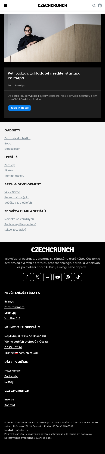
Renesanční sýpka (16, 197)
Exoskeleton (12, 149)
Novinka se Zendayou (19, 219)
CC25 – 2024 (13, 347)
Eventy (9, 382)
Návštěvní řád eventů (16, 438)
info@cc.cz (22, 430)
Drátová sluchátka (17, 138)
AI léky (8, 170)
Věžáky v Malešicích (18, 203)
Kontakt (9, 405)
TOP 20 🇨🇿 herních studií (21, 353)
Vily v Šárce (12, 192)
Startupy (10, 313)
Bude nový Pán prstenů (20, 224)
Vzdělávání (12, 318)
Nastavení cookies (41, 438)
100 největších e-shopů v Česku (26, 342)
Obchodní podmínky (80, 434)
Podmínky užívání (14, 434)
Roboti (8, 143)
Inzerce (9, 399)
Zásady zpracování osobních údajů (46, 434)
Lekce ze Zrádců (15, 229)
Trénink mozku (14, 176)
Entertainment (14, 307)
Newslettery (12, 370)
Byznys (9, 301)
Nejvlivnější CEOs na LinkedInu (25, 336)
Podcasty (11, 376)
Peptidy (9, 165)
